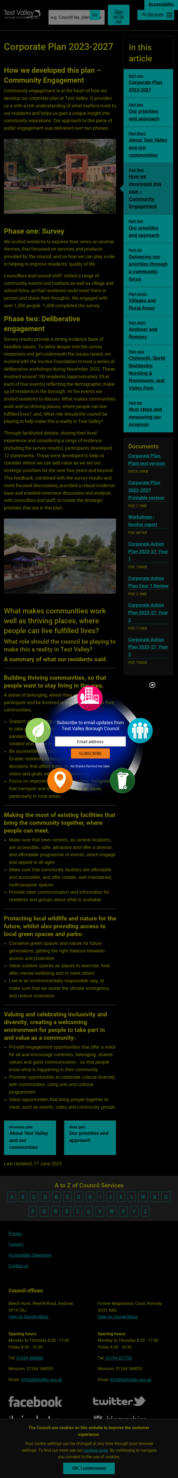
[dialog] (89, 739)
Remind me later (98, 766)
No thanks (77, 766)
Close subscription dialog (152, 685)
